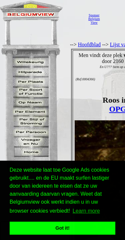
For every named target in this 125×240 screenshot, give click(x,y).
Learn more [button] (86, 211)
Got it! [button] (62, 228)
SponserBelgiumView (94, 18)
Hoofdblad (89, 44)
